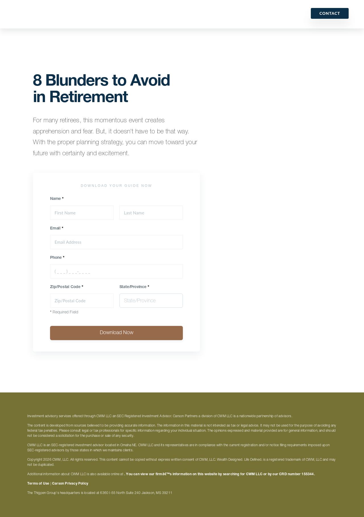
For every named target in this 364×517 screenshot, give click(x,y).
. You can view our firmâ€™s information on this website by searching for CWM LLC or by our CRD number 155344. (219, 474)
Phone (57, 258)
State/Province (134, 287)
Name (57, 199)
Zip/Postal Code (66, 287)
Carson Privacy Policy (70, 483)
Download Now (116, 333)
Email (56, 229)
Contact (329, 13)
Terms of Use (38, 483)
